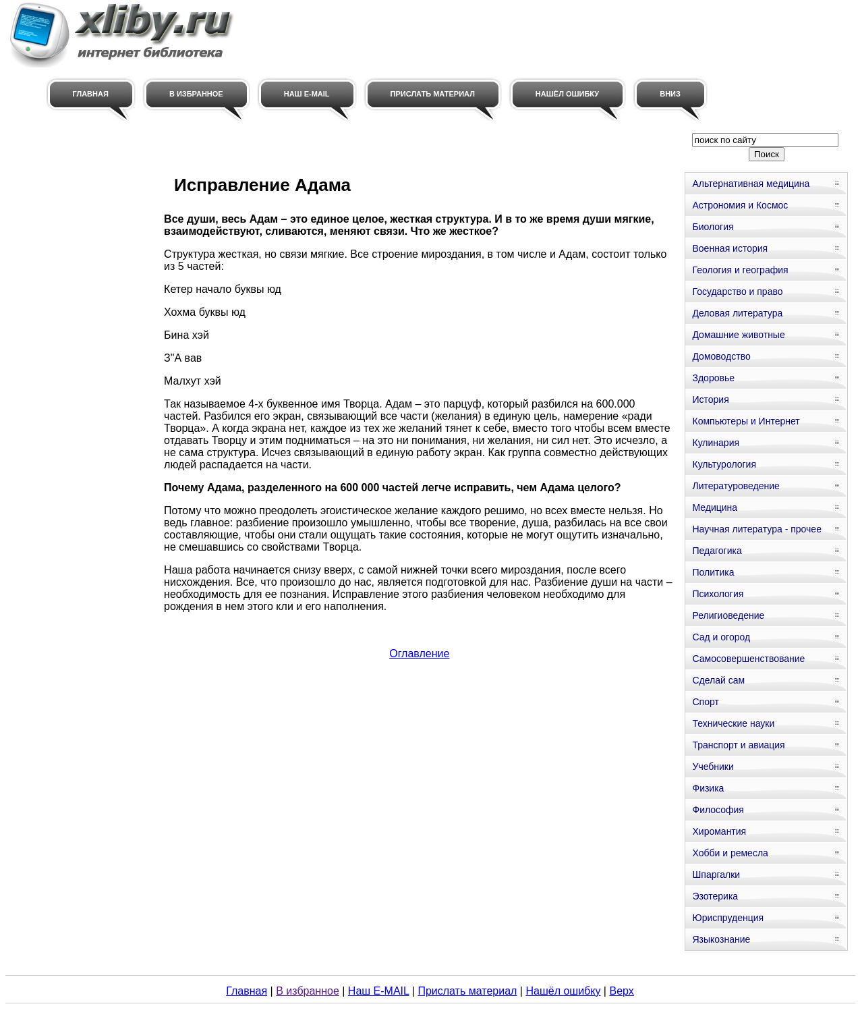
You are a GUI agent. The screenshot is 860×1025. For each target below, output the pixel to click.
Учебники (712, 766)
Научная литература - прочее (756, 529)
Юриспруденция (728, 917)
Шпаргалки (716, 874)
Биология (712, 226)
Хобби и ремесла (730, 853)
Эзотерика (715, 896)
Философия (717, 809)
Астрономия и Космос (740, 205)
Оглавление (419, 653)
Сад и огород (721, 637)
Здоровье (713, 377)
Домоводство (721, 356)
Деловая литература (737, 313)
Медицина (714, 507)
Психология (717, 593)
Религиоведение (728, 615)
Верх (621, 991)
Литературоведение (735, 485)
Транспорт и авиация (738, 745)
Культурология (724, 464)
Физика (708, 788)
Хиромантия (719, 831)
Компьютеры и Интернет (745, 421)
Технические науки (733, 723)
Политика (713, 572)
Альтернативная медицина (750, 183)
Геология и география (740, 270)
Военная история (730, 248)
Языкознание (721, 939)
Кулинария (715, 442)
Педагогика (716, 550)
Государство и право (737, 291)
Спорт (705, 701)
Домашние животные (738, 334)
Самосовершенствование (748, 658)
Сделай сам (718, 680)
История (710, 399)
